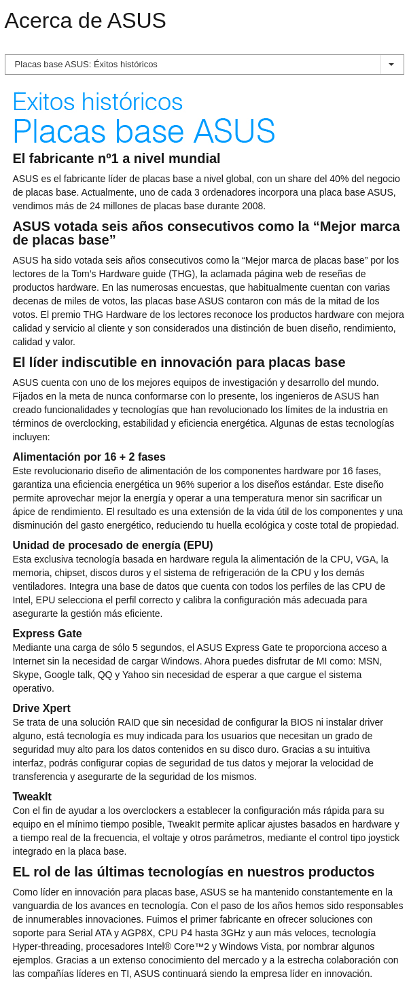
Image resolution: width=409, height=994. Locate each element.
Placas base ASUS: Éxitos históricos (205, 64)
